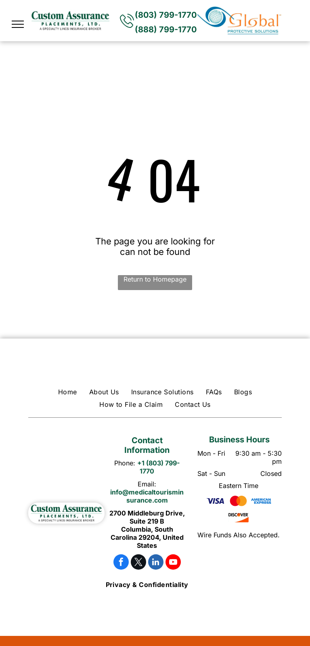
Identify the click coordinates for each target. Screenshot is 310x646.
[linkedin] (155, 563)
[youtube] (173, 563)
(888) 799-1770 (166, 29)
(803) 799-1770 (166, 15)
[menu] (17, 24)
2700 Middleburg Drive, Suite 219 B (147, 517)
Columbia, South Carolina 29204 (142, 533)
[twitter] (138, 563)
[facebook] (121, 563)
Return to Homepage (155, 279)
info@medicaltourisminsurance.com (147, 496)
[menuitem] (67, 392)
